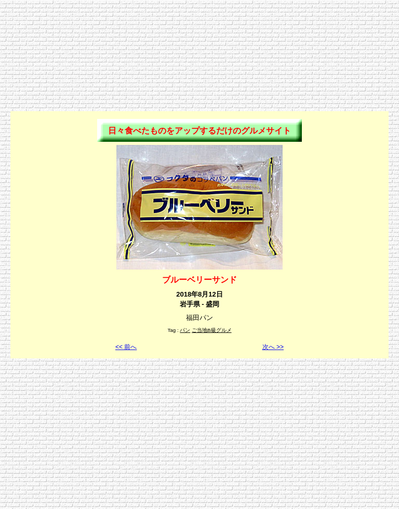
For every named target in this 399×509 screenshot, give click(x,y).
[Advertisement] (199, 27)
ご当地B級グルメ (212, 330)
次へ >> (273, 347)
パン (185, 330)
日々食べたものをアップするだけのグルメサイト (199, 130)
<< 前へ (126, 347)
